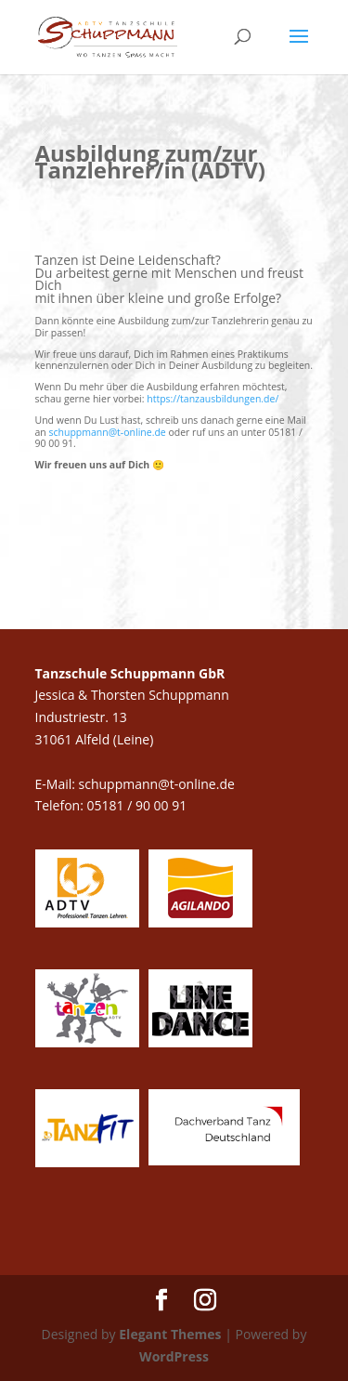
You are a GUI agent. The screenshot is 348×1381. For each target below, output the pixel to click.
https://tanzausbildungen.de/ (212, 398)
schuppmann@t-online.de (107, 432)
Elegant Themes (170, 1334)
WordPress (174, 1356)
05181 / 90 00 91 (138, 805)
